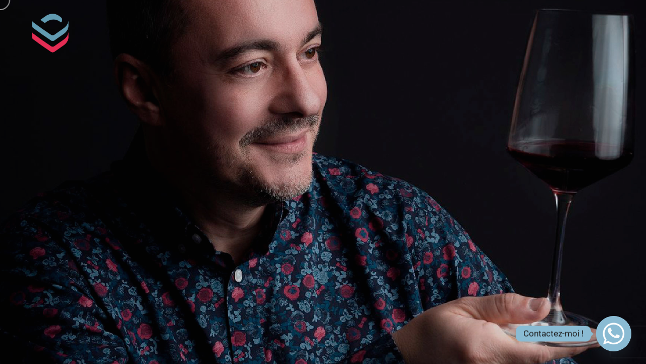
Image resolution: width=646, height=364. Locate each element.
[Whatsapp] (613, 333)
